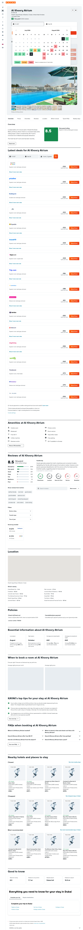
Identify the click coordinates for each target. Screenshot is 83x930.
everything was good (23, 499)
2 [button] (27, 39)
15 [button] (23, 46)
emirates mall (12, 502)
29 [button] (23, 54)
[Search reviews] (53, 488)
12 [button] (39, 42)
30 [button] (27, 54)
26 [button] (39, 50)
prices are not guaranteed (39, 923)
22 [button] (23, 50)
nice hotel (20, 492)
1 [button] (23, 39)
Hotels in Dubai (15, 909)
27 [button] (16, 54)
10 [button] (31, 42)
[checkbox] (16, 529)
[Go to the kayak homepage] (11, 2)
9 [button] (27, 42)
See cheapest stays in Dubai (73, 796)
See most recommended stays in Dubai (70, 830)
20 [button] (16, 50)
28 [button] (20, 54)
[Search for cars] (3, 14)
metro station (20, 502)
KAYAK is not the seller (45, 928)
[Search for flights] (3, 7)
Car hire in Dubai (38, 907)
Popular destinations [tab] (28, 897)
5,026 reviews (25, 19)
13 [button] (16, 46)
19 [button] (39, 46)
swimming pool (12, 499)
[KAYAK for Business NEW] (3, 35)
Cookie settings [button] (12, 413)
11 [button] (35, 42)
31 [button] (31, 54)
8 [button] (23, 42)
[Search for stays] (3, 10)
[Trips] (3, 39)
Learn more (45, 405)
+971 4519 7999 (15, 16)
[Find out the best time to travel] (3, 31)
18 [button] (35, 46)
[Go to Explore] (3, 25)
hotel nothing (28, 502)
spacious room (21, 495)
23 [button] (27, 50)
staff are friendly (12, 492)
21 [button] (19, 50)
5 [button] (51, 42)
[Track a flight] (3, 28)
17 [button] (31, 46)
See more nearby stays (75, 762)
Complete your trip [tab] (15, 897)
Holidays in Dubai (60, 907)
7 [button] (19, 42)
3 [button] (31, 39)
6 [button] (55, 42)
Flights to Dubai (15, 907)
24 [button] (31, 50)
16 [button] (27, 46)
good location (28, 492)
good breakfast (12, 495)
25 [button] (35, 50)
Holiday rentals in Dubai (39, 909)
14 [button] (19, 46)
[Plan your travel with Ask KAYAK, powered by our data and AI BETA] (3, 21)
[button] (2, 2)
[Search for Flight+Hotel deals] (3, 17)
